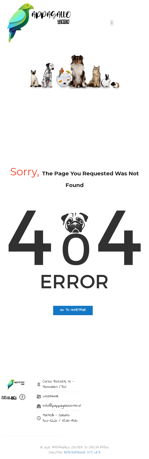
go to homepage (73, 310)
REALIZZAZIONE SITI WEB (82, 452)
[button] (111, 23)
